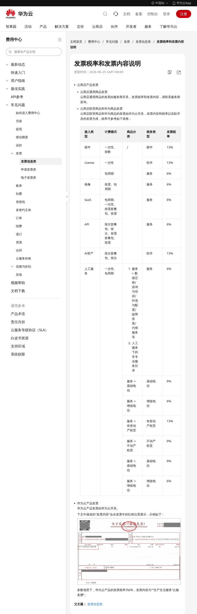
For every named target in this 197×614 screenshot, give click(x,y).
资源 (19, 242)
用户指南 (18, 81)
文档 (126, 14)
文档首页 (76, 41)
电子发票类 (28, 177)
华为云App (184, 3)
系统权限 (18, 354)
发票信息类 (28, 161)
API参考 (17, 97)
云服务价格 (23, 258)
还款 (19, 145)
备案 (138, 14)
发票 (19, 153)
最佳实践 (18, 89)
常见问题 (18, 105)
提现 (19, 129)
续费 (19, 226)
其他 (19, 274)
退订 (19, 234)
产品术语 (18, 314)
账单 (19, 185)
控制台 (152, 14)
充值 (19, 121)
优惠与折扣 (23, 266)
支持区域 (18, 346)
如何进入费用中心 (28, 113)
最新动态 (18, 64)
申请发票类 (28, 169)
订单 (19, 218)
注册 (183, 14)
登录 (166, 14)
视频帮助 (18, 283)
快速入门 (18, 72)
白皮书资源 (20, 338)
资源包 (20, 202)
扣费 (19, 194)
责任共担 (18, 322)
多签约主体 (23, 210)
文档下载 (18, 291)
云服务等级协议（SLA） (29, 330)
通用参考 (18, 306)
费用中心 (94, 41)
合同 (19, 250)
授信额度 (22, 137)
